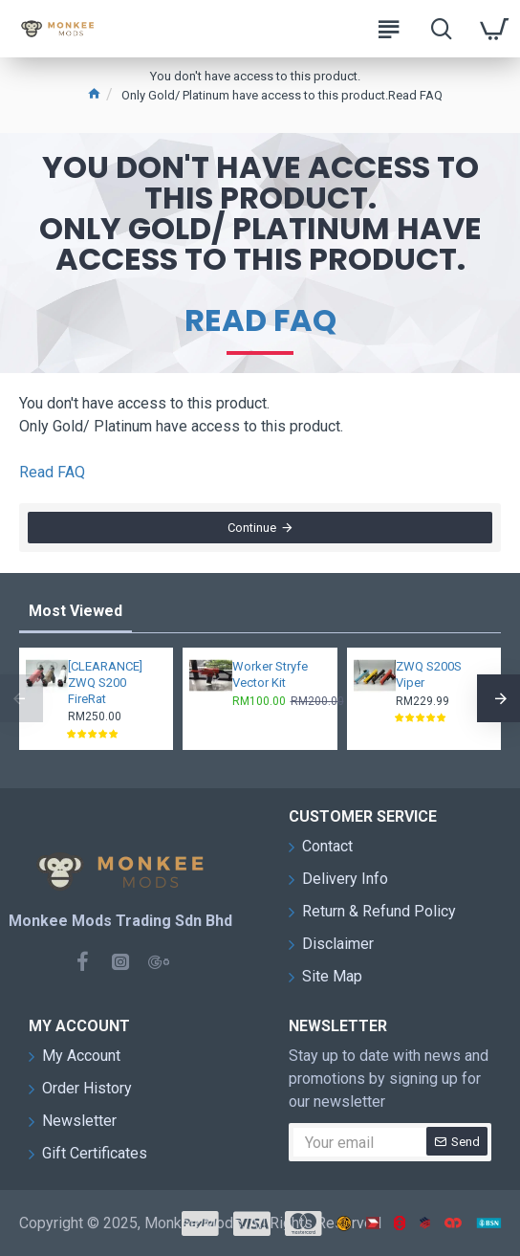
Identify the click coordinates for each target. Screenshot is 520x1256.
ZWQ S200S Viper (429, 674)
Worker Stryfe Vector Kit (270, 674)
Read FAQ (260, 320)
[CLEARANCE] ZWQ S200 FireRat (105, 682)
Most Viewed (75, 611)
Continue (252, 528)
